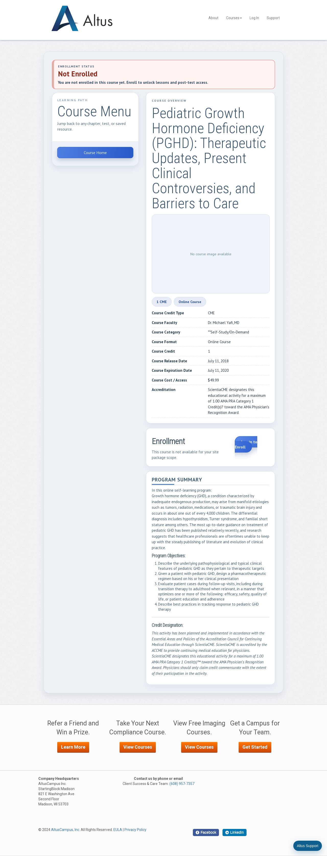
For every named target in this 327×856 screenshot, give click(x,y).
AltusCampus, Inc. (65, 830)
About (213, 18)
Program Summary (177, 480)
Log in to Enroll (246, 444)
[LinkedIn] (235, 832)
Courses (234, 18)
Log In (254, 18)
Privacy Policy (135, 830)
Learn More (73, 747)
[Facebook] (206, 832)
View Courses (137, 747)
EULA (117, 830)
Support (273, 18)
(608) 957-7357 (181, 784)
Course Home (95, 152)
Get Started (254, 747)
